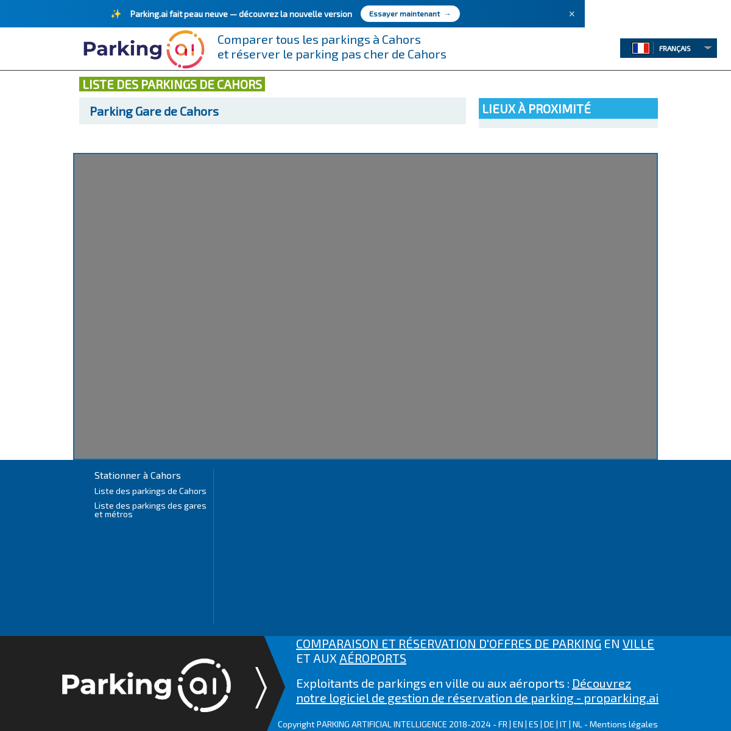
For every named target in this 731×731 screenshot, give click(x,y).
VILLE (638, 643)
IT (563, 724)
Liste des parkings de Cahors (150, 491)
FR (502, 724)
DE (549, 724)
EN (518, 724)
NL (577, 724)
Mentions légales (624, 724)
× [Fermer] (571, 14)
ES (534, 724)
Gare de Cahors (154, 111)
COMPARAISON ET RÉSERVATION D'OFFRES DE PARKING (448, 643)
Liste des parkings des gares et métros (150, 509)
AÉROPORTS (372, 658)
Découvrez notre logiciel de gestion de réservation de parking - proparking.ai (477, 690)
